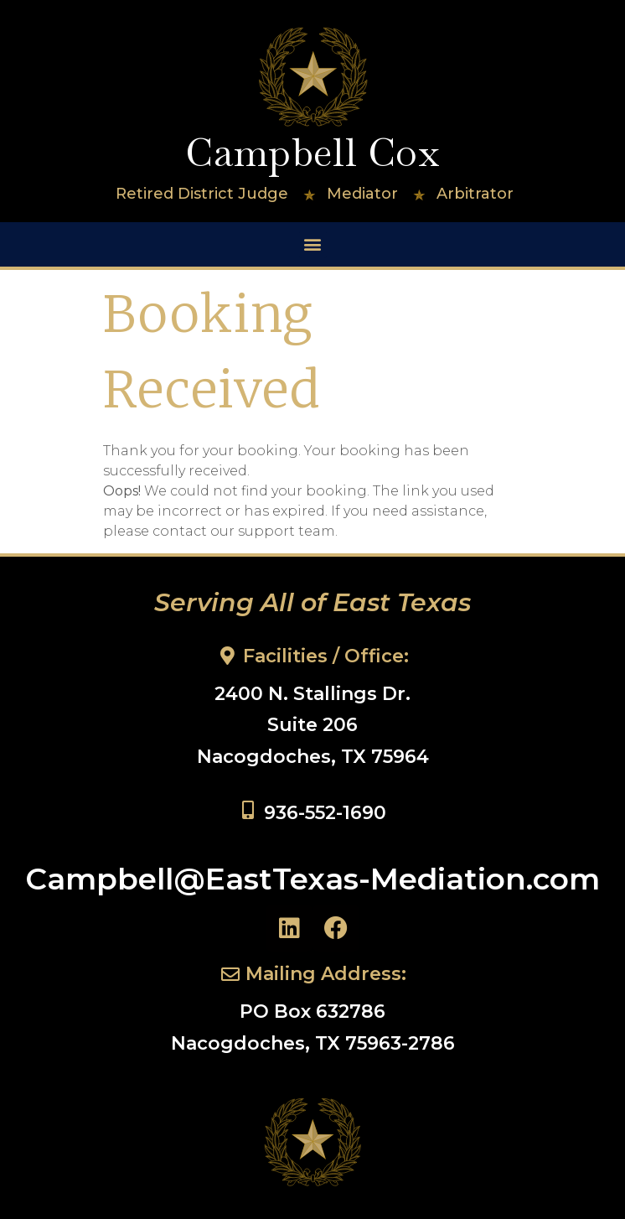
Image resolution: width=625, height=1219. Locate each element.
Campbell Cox (312, 152)
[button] (313, 244)
